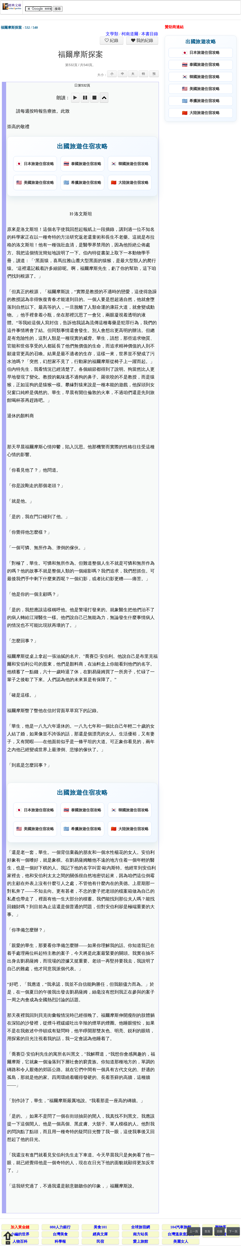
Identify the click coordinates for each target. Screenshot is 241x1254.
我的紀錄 (144, 40)
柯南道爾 (129, 34)
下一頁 (233, 1231)
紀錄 (113, 40)
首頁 (207, 1231)
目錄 (219, 1231)
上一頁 (193, 1231)
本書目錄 (149, 34)
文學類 (112, 34)
